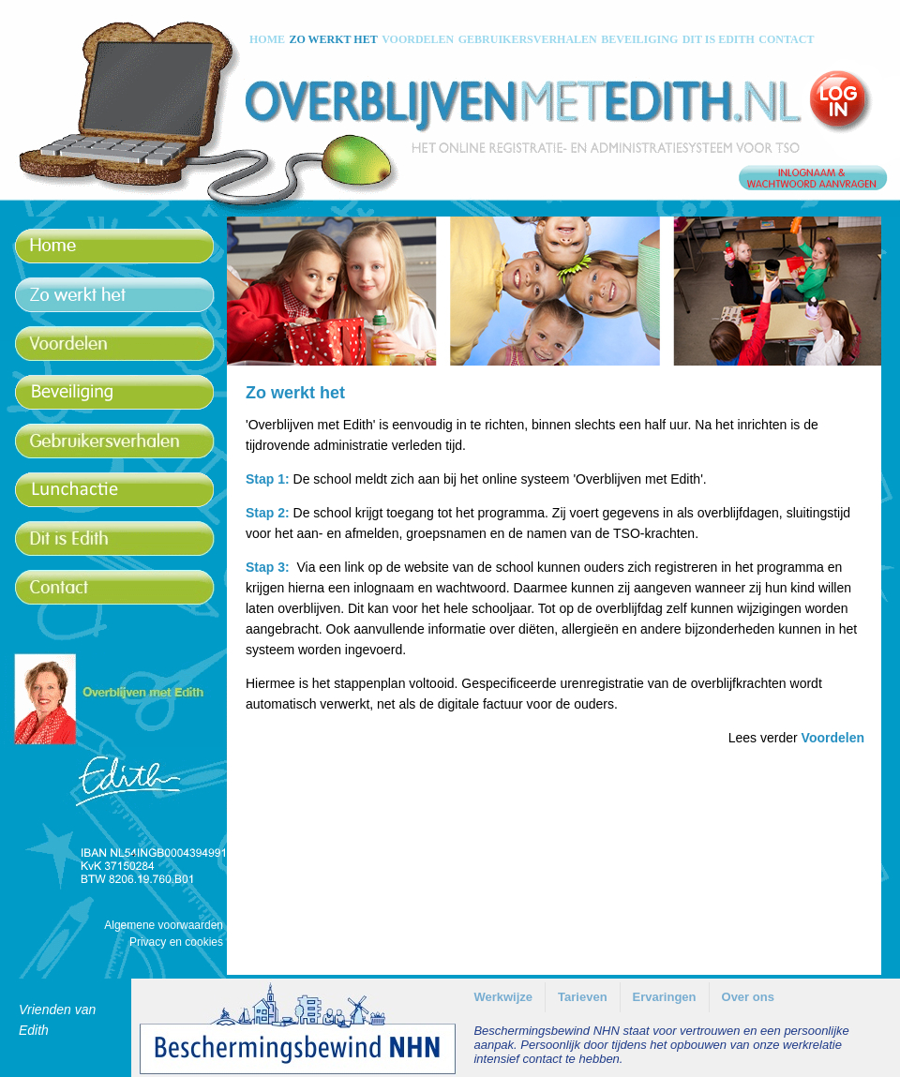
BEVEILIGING (639, 39)
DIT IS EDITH (718, 39)
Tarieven (583, 997)
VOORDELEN (418, 39)
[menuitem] (503, 997)
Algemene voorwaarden (163, 925)
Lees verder (796, 737)
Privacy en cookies (176, 942)
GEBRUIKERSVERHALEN (527, 39)
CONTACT (786, 39)
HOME (267, 39)
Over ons (748, 997)
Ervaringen (665, 997)
